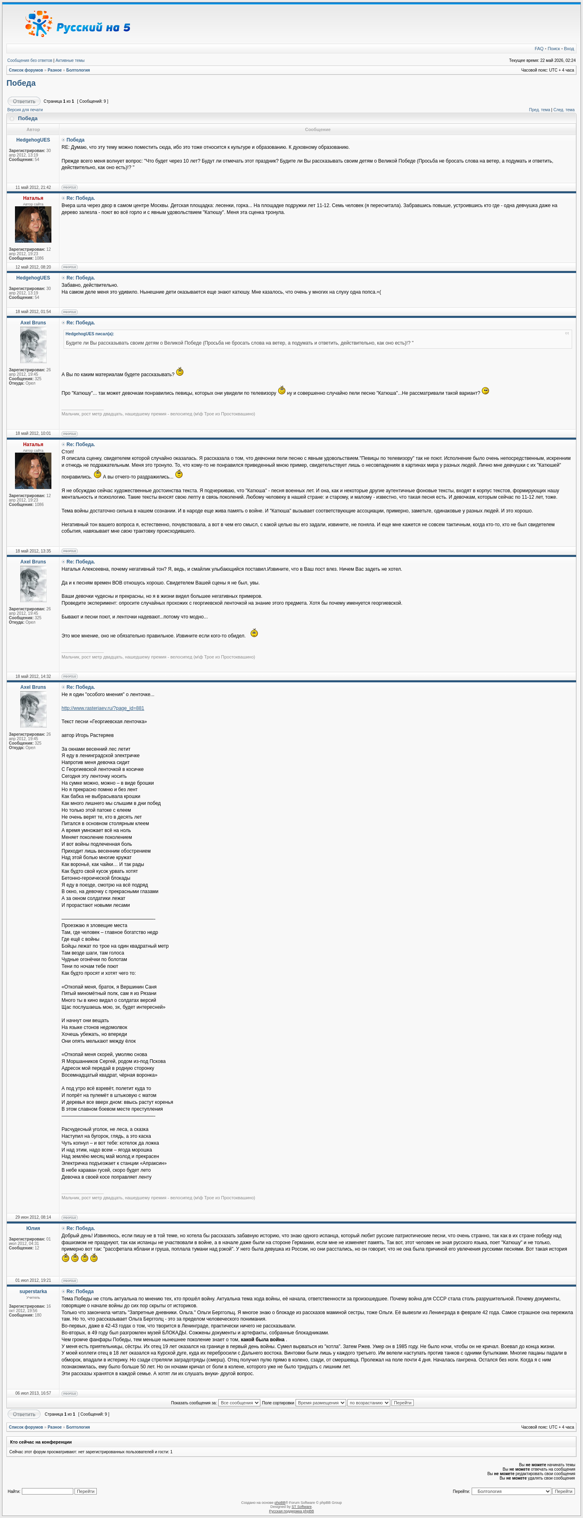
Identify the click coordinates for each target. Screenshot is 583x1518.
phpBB (279, 1503)
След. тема (563, 110)
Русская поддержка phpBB (291, 1511)
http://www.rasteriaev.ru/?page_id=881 (103, 708)
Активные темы (70, 60)
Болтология (78, 70)
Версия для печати (25, 110)
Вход (569, 48)
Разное (55, 70)
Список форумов (26, 70)
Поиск (554, 48)
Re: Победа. (80, 198)
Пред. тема (539, 110)
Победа (21, 82)
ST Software (301, 1507)
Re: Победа (80, 1291)
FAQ (539, 48)
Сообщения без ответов (29, 60)
